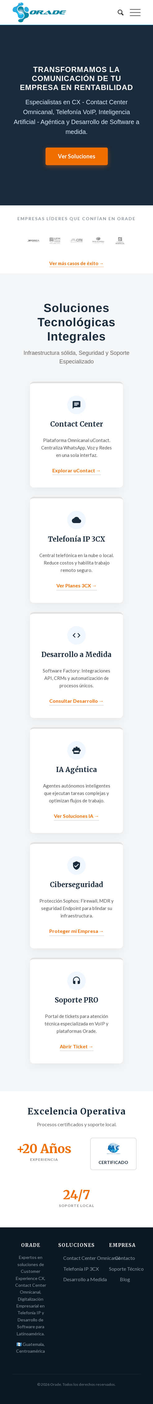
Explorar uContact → (76, 470)
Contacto (125, 1258)
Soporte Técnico (126, 1269)
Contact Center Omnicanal (91, 1258)
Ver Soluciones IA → (76, 816)
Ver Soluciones (76, 156)
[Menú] (132, 12)
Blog (125, 1279)
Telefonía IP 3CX (81, 1269)
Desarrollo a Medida (85, 1279)
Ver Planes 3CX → (76, 585)
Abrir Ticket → (77, 1046)
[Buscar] (117, 12)
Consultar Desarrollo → (76, 701)
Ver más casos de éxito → (76, 263)
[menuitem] (117, 12)
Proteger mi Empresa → (76, 931)
